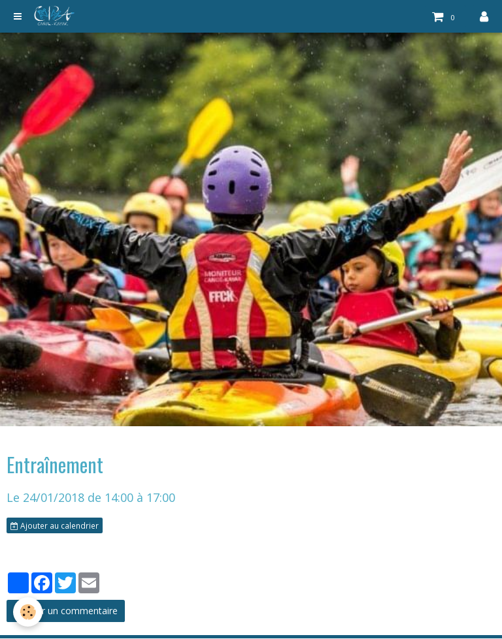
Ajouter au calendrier (54, 525)
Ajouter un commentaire (66, 610)
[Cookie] (27, 612)
